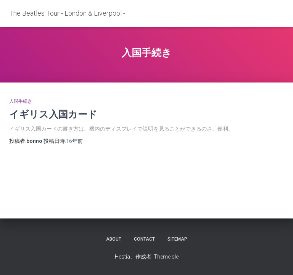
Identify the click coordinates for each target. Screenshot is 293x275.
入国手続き (20, 101)
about (113, 239)
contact (144, 239)
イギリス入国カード (53, 114)
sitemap (177, 239)
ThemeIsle (166, 257)
